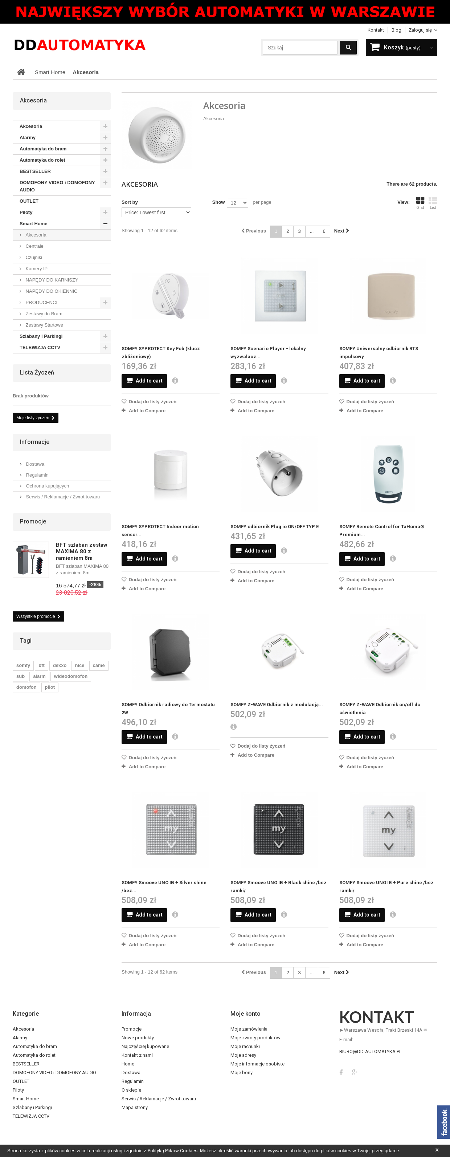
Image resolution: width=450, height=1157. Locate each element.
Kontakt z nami (137, 1055)
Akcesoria (31, 126)
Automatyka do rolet (42, 160)
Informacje (34, 441)
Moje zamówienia (248, 1029)
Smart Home (34, 223)
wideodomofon (70, 676)
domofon (26, 687)
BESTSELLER (35, 171)
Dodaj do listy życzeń (151, 401)
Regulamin (37, 475)
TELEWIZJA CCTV (40, 347)
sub (20, 676)
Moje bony (241, 1072)
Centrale (34, 246)
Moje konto (245, 1013)
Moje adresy (243, 1055)
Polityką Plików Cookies (172, 1150)
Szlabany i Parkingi (41, 336)
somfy (23, 665)
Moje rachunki (245, 1046)
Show (218, 202)
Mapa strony (135, 1107)
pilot (50, 687)
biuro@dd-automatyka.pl (370, 1051)
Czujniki (33, 257)
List (433, 203)
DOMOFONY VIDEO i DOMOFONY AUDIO (57, 186)
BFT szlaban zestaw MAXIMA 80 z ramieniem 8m (81, 551)
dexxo (60, 665)
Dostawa (34, 464)
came (99, 665)
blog (396, 30)
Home (128, 1064)
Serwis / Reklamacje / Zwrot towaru (62, 496)
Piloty (26, 212)
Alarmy (28, 137)
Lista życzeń (37, 372)
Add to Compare (147, 410)
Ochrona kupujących (47, 486)
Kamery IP (36, 268)
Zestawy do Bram (43, 313)
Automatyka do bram (43, 148)
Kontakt (376, 30)
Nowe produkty (138, 1037)
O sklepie (131, 1090)
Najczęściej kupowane (145, 1046)
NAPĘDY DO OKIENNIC (50, 291)
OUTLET (29, 201)
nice (79, 665)
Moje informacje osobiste (257, 1064)
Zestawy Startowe (43, 325)
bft (41, 665)
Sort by (130, 202)
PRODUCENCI (40, 302)
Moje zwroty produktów (255, 1037)
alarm (39, 676)
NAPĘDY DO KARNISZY (51, 280)
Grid (420, 203)
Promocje (33, 521)
